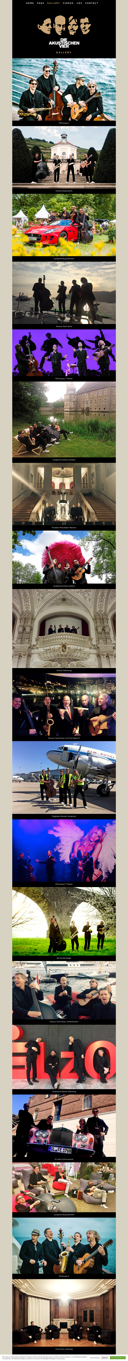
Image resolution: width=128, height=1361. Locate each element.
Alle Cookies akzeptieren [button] (118, 1358)
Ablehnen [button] (104, 1358)
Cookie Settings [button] (95, 1358)
